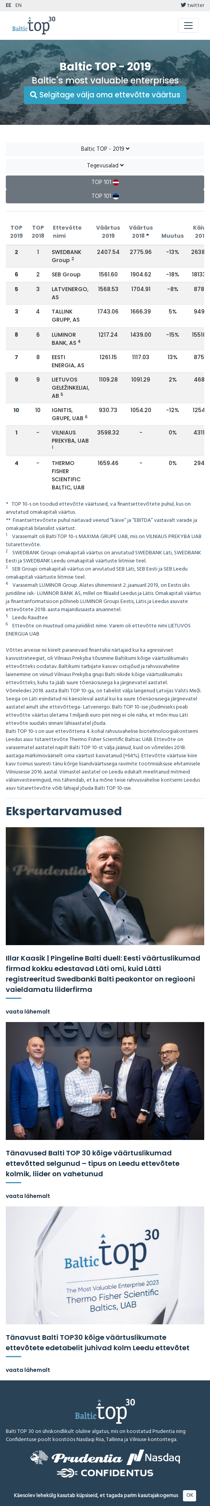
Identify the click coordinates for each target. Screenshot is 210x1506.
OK (189, 1495)
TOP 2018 (38, 232)
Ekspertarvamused (64, 811)
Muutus (172, 236)
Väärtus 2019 (108, 232)
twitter (192, 5)
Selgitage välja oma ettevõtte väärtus (105, 95)
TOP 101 (105, 182)
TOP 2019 (16, 232)
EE (8, 5)
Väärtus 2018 (141, 232)
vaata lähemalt (28, 1011)
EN (18, 5)
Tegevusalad (105, 165)
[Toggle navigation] (188, 25)
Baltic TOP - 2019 (105, 149)
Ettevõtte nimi (67, 232)
